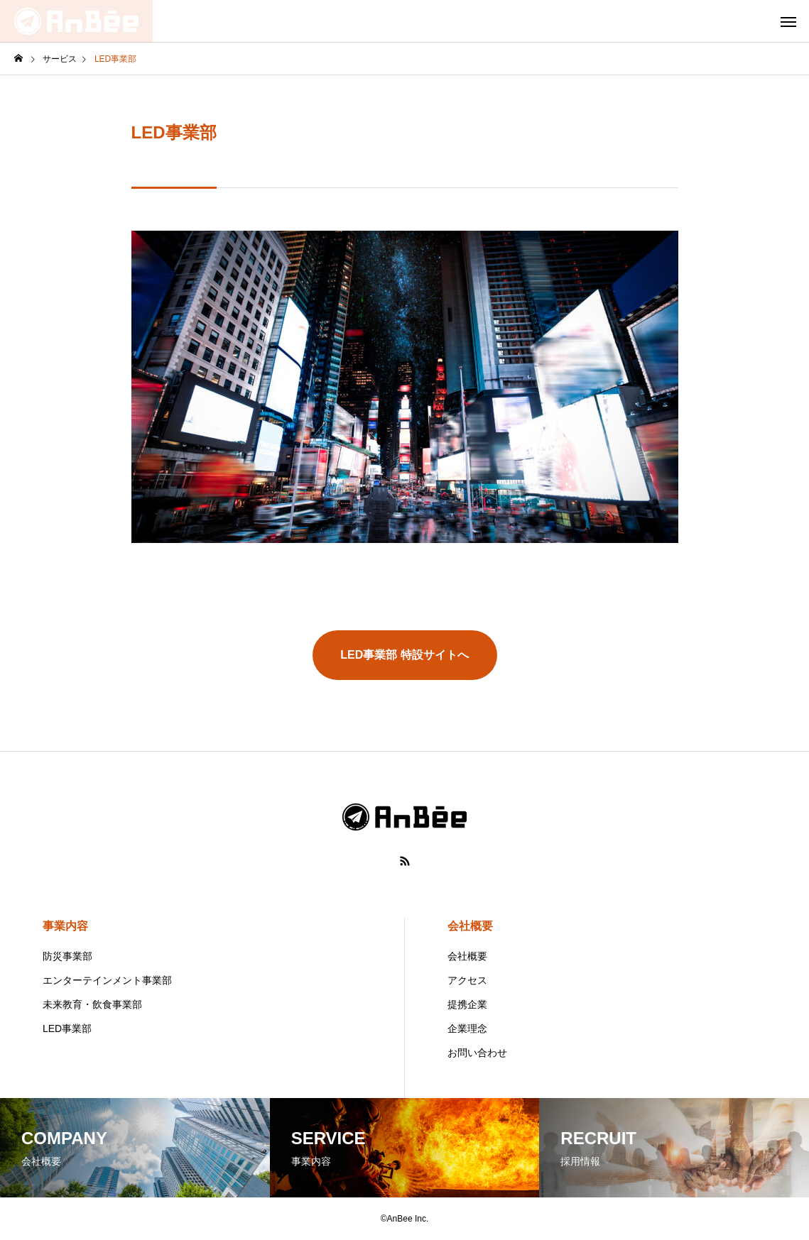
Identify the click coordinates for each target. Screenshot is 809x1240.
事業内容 (65, 926)
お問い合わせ (477, 1052)
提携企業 (467, 1004)
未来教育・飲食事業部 (92, 1004)
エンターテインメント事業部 (107, 980)
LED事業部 (67, 1028)
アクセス (467, 980)
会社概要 (470, 926)
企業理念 (467, 1028)
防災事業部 (67, 956)
